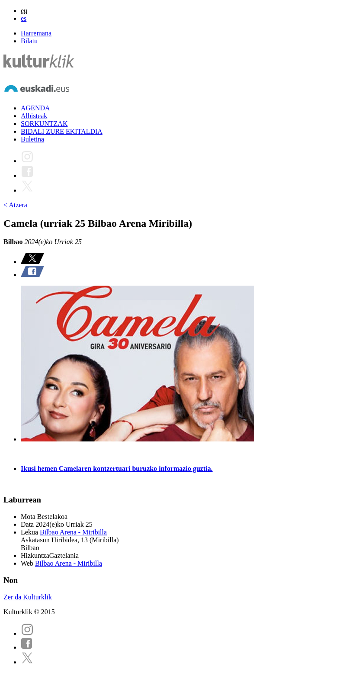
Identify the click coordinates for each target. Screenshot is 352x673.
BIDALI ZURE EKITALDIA (61, 131)
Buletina (32, 139)
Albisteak (34, 115)
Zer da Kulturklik (27, 597)
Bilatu (29, 41)
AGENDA (35, 108)
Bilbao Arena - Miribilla (73, 532)
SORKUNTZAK (44, 123)
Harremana (36, 33)
